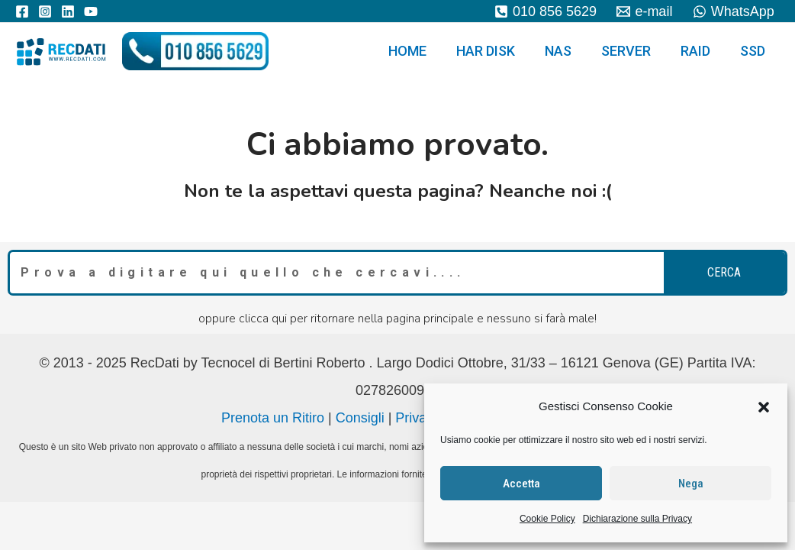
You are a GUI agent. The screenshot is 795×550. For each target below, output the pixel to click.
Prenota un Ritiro (272, 417)
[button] (763, 407)
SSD (753, 51)
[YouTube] (91, 11)
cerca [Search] (724, 272)
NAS (565, 51)
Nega (690, 483)
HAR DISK (495, 51)
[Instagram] (45, 11)
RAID (698, 51)
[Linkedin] (68, 11)
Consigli (360, 417)
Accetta (521, 483)
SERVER (631, 51)
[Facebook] (22, 11)
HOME (420, 51)
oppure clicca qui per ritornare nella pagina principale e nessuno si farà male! (397, 318)
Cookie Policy (547, 518)
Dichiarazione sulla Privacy (637, 518)
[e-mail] (644, 11)
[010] (545, 11)
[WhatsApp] (733, 11)
